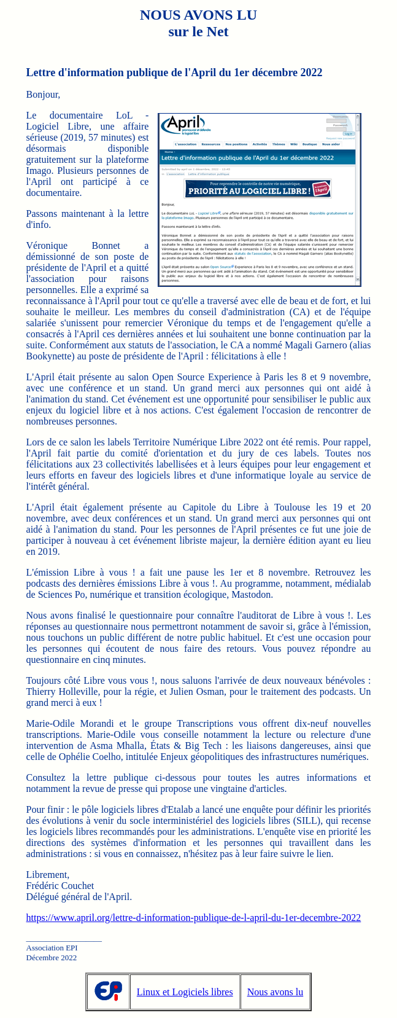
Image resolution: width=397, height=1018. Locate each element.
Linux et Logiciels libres (185, 992)
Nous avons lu (275, 992)
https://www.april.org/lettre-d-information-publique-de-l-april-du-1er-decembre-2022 (193, 917)
